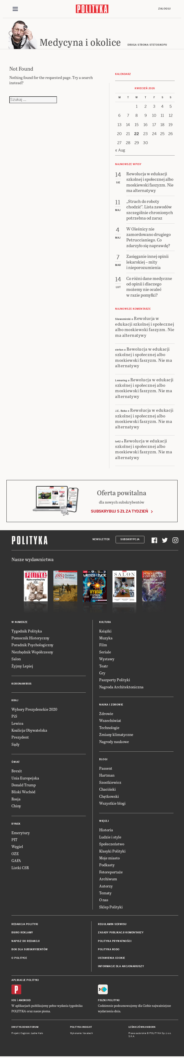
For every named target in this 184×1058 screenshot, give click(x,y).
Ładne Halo (37, 1033)
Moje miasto (109, 858)
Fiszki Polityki (109, 1000)
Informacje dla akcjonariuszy (121, 966)
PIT (14, 839)
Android (25, 1000)
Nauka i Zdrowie (111, 704)
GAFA (16, 860)
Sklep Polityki (111, 907)
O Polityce (19, 958)
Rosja (15, 799)
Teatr (103, 666)
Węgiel (17, 846)
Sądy (15, 744)
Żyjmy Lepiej (22, 666)
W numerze (19, 622)
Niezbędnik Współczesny (32, 652)
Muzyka (105, 638)
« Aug (120, 150)
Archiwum (108, 879)
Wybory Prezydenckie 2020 (34, 709)
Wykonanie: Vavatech (81, 1033)
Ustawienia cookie (111, 958)
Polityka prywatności (114, 941)
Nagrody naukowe (114, 741)
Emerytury (20, 832)
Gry (102, 673)
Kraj (14, 700)
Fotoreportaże (111, 872)
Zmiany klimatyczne (116, 734)
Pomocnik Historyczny (30, 638)
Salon (16, 658)
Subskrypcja (130, 539)
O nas (103, 900)
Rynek (15, 823)
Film (103, 645)
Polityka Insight (81, 1027)
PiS (14, 716)
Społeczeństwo (111, 844)
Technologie (109, 727)
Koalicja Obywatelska (29, 730)
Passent (105, 768)
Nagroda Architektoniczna (121, 687)
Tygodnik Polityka (26, 631)
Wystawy (106, 658)
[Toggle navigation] (15, 9)
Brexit (16, 771)
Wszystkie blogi (112, 803)
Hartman (106, 775)
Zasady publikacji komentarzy (120, 932)
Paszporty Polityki (114, 680)
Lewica (17, 723)
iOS (13, 1000)
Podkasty (107, 865)
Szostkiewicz (110, 782)
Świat (15, 762)
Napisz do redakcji (25, 941)
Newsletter (101, 539)
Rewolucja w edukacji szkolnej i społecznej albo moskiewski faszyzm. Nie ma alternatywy (144, 326)
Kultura (105, 622)
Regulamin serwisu (112, 924)
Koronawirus (21, 683)
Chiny (16, 805)
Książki (105, 631)
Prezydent (20, 737)
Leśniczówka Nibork (141, 1027)
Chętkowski (109, 796)
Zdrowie (106, 713)
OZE (15, 853)
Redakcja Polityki (24, 924)
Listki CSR (20, 867)
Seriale (105, 652)
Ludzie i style (110, 837)
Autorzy (106, 886)
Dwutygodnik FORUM (25, 1027)
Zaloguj (164, 8)
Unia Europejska (25, 778)
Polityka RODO (109, 949)
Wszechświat (110, 720)
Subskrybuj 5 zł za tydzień (119, 511)
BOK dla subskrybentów (29, 949)
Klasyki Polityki (112, 851)
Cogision (25, 1033)
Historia (106, 830)
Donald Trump (23, 785)
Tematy (105, 893)
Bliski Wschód (23, 792)
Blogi (103, 759)
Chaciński (107, 789)
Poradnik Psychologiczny (32, 645)
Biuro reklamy (22, 932)
